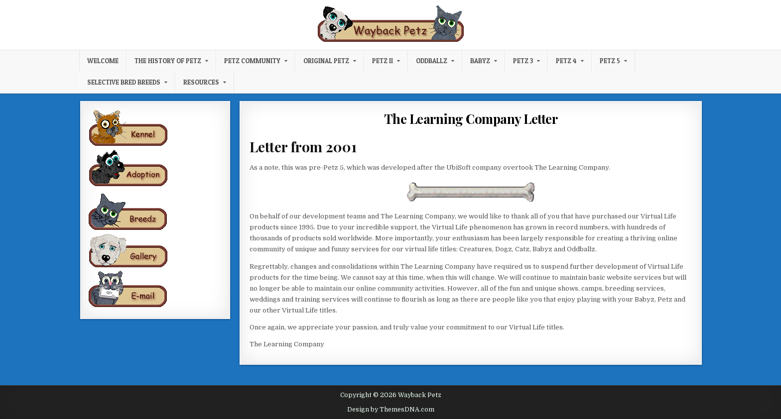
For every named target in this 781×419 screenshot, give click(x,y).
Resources (201, 82)
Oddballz (431, 61)
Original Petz (326, 61)
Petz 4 (566, 61)
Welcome (103, 61)
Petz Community (252, 61)
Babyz (480, 61)
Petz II (382, 61)
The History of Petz (167, 61)
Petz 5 (610, 61)
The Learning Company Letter (471, 118)
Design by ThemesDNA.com (390, 409)
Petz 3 (523, 61)
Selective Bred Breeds (123, 82)
